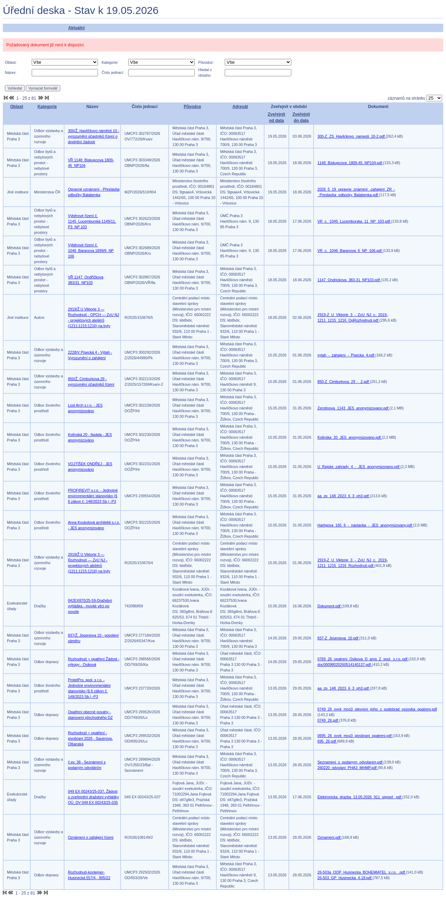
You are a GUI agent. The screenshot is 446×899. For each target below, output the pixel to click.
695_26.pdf (327, 741)
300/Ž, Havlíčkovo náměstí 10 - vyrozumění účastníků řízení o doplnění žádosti (93, 136)
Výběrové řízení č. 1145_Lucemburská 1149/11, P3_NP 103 (92, 221)
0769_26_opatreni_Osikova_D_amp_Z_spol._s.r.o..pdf (362, 659)
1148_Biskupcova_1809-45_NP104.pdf (350, 163)
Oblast (16, 106)
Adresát (240, 106)
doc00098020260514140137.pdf (344, 664)
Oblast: (11, 62)
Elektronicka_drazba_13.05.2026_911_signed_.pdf (359, 797)
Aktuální (76, 27)
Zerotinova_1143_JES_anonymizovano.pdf (353, 408)
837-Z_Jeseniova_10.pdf (338, 638)
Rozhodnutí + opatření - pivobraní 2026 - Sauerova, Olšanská (90, 738)
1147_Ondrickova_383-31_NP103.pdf (349, 280)
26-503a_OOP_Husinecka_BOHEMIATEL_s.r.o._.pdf (361, 872)
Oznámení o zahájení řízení (91, 837)
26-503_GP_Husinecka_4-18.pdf (344, 878)
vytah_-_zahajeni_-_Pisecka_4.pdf (346, 355)
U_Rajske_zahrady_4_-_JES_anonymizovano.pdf (358, 466)
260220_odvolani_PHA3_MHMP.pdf (347, 768)
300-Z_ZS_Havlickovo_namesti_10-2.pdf (351, 136)
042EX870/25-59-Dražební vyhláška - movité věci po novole (90, 606)
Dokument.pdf (329, 606)
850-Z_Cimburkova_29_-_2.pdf (343, 381)
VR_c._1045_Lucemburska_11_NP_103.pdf (354, 221)
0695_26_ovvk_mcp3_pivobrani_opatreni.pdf (355, 735)
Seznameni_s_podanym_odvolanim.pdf (350, 762)
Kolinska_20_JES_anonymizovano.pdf (349, 437)
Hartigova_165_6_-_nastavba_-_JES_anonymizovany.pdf (365, 525)
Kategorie (47, 106)
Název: (10, 72)
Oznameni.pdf (329, 837)
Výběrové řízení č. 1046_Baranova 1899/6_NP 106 (91, 250)
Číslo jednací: (112, 72)
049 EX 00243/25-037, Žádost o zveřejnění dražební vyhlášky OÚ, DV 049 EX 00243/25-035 (93, 797)
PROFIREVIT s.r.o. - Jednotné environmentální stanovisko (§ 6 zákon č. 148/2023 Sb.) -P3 (93, 496)
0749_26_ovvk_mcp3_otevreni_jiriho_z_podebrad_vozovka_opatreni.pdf (377, 709)
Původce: (206, 62)
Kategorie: (109, 62)
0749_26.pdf (328, 720)
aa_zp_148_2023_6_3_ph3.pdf (343, 496)
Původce (192, 106)
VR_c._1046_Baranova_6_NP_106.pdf (350, 250)
